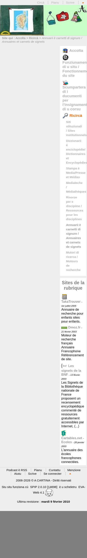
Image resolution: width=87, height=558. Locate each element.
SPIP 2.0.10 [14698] (43, 487)
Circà (41, 2)
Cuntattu (54, 470)
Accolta (20, 38)
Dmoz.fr (70, 327)
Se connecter (53, 473)
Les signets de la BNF (71, 370)
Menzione (74, 470)
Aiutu (17, 473)
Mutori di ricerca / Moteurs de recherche (73, 261)
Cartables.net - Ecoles (72, 437)
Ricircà (33, 38)
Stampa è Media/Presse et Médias (75, 173)
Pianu (55, 2)
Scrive (70, 2)
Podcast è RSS (17, 470)
